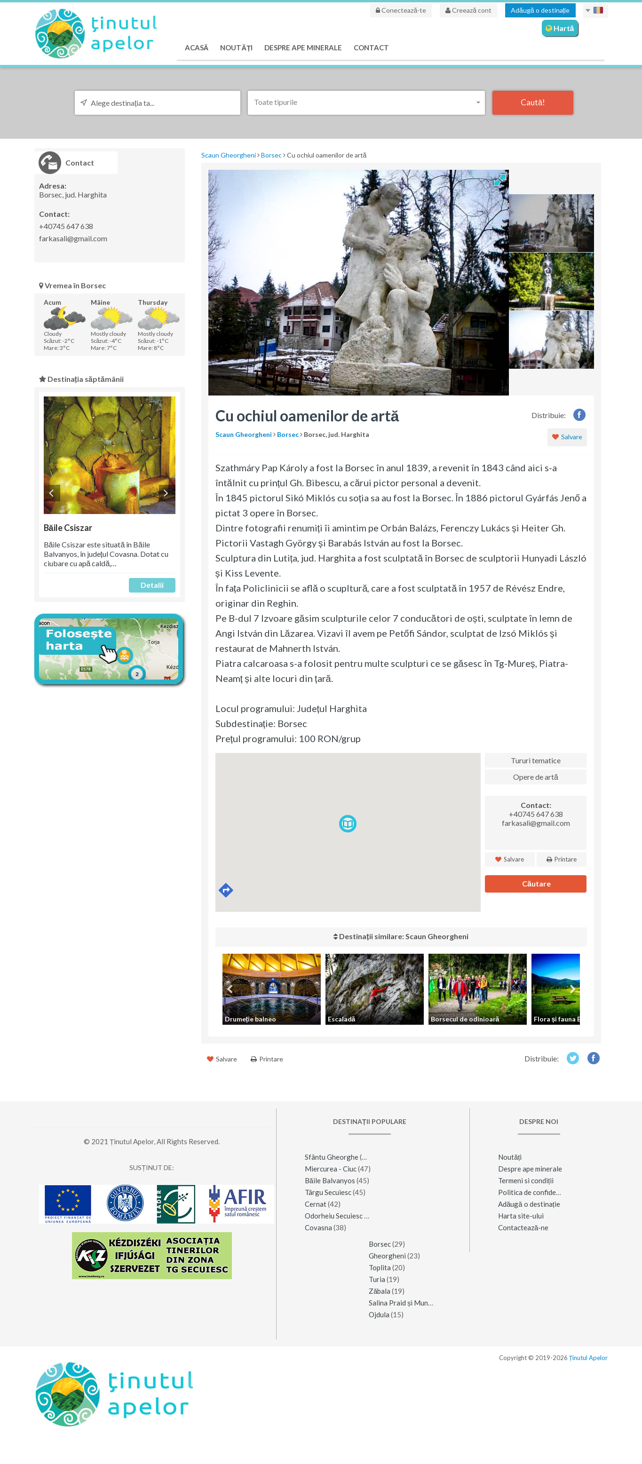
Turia (377, 1279)
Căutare (536, 883)
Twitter (572, 1058)
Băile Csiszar (68, 527)
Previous (52, 493)
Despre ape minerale (303, 47)
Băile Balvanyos (330, 1180)
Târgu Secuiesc (328, 1192)
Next (167, 493)
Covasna (318, 1227)
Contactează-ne (523, 1227)
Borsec (271, 155)
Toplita (380, 1267)
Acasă (197, 47)
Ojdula (379, 1314)
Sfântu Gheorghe (331, 1157)
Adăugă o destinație (540, 10)
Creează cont (468, 10)
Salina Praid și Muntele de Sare (417, 1302)
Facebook (579, 414)
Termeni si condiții (526, 1180)
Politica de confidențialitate (541, 1192)
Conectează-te (401, 10)
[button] (366, 102)
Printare (562, 859)
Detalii (152, 584)
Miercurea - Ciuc (331, 1168)
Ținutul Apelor (588, 1357)
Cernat (315, 1204)
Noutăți (236, 47)
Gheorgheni (387, 1255)
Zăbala (379, 1291)
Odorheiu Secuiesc (334, 1215)
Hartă (560, 28)
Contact (371, 47)
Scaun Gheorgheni (228, 155)
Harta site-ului (521, 1215)
